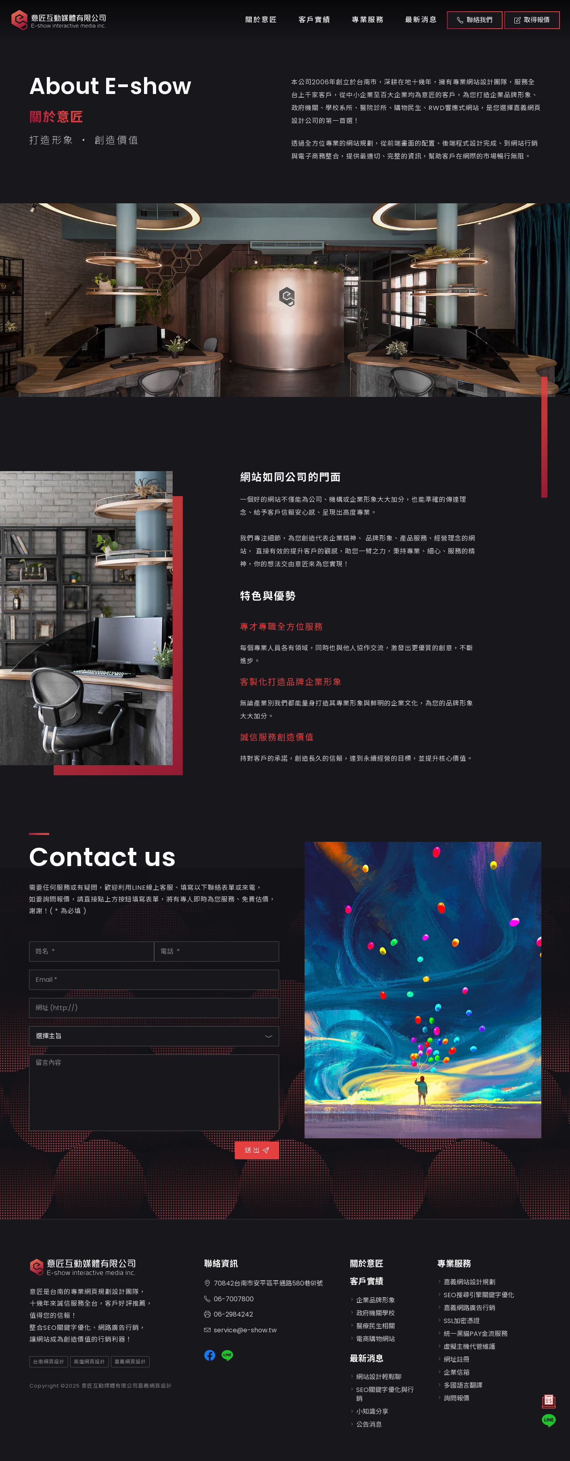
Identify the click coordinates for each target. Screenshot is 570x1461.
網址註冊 (457, 1359)
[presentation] (90, 1155)
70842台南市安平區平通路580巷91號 (263, 1284)
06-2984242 (228, 1315)
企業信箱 (457, 1372)
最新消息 (421, 20)
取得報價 (532, 20)
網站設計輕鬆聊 (378, 1377)
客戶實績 (315, 20)
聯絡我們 (475, 20)
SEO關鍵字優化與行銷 (385, 1394)
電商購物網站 (375, 1339)
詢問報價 (457, 1398)
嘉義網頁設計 (130, 1361)
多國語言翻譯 (463, 1385)
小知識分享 (372, 1411)
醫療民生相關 (375, 1326)
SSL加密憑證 (462, 1320)
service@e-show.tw (240, 1330)
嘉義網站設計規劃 (469, 1282)
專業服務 (368, 20)
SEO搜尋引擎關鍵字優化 (479, 1295)
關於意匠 (261, 20)
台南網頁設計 (49, 1361)
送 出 (257, 1150)
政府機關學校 (375, 1313)
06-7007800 (229, 1299)
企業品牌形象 (375, 1300)
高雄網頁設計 (89, 1361)
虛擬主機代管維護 (469, 1346)
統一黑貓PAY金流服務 (475, 1333)
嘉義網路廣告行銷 (469, 1308)
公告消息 (369, 1424)
